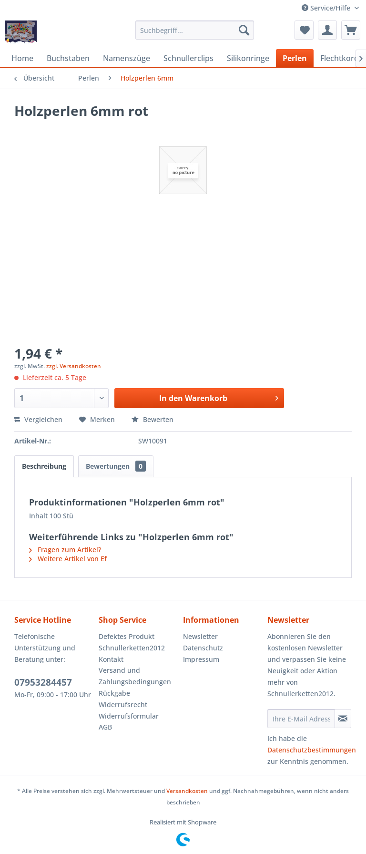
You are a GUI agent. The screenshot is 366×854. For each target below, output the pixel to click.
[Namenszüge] (126, 58)
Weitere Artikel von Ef (68, 558)
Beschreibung (44, 466)
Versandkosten (187, 791)
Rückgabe (114, 693)
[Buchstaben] (68, 58)
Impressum (201, 659)
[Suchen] (244, 30)
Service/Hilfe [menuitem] (327, 7)
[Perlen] (295, 58)
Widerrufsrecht (123, 704)
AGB (105, 726)
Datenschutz (203, 647)
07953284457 (43, 682)
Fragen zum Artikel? (65, 549)
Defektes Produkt (126, 636)
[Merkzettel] (304, 30)
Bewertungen (116, 466)
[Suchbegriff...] (194, 30)
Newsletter (200, 636)
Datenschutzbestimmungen (311, 749)
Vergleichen (38, 419)
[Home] (22, 58)
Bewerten (152, 419)
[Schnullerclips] (188, 58)
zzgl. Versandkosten (73, 366)
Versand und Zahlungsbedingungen (135, 676)
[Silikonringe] (248, 58)
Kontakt (111, 659)
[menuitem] (194, 30)
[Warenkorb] (350, 30)
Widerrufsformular (129, 715)
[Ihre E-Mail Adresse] (301, 718)
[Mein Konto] (327, 30)
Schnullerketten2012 (132, 647)
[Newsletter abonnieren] (343, 718)
